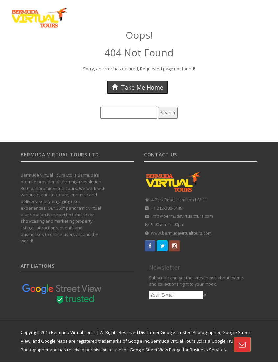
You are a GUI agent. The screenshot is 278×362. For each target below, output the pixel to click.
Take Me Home (137, 87)
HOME (19, 47)
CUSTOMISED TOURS (122, 47)
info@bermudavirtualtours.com (182, 216)
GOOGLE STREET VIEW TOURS (63, 47)
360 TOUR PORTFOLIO (173, 47)
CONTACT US (27, 65)
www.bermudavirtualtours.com (181, 233)
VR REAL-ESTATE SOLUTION (231, 47)
